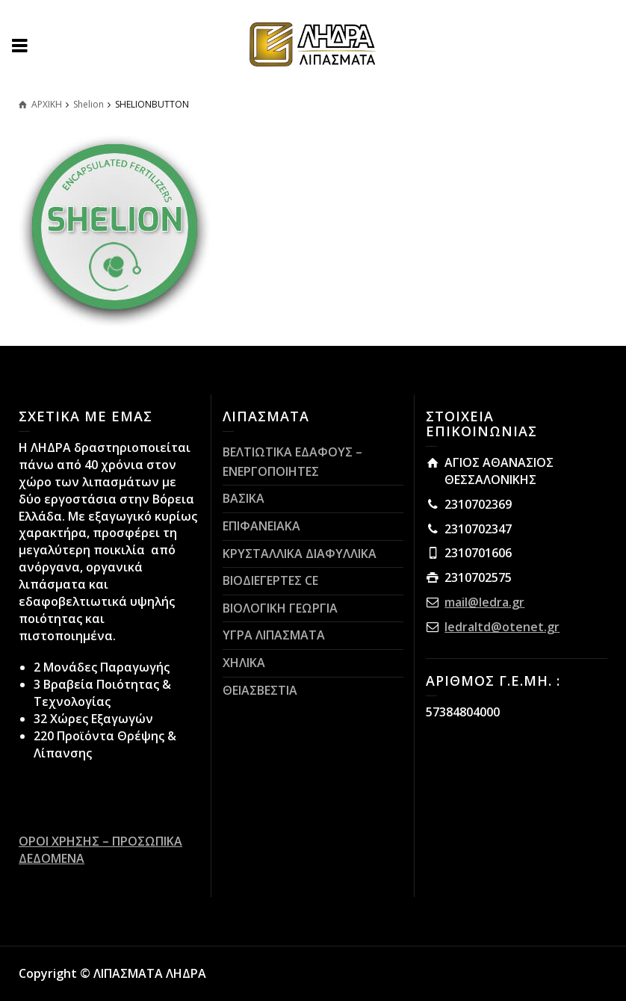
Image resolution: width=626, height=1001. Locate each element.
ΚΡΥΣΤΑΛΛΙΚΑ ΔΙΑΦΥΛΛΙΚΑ (299, 553)
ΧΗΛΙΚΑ (244, 662)
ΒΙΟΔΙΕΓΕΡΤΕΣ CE (270, 580)
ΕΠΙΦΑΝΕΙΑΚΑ (261, 526)
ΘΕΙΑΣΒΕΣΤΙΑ (260, 690)
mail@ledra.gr (484, 602)
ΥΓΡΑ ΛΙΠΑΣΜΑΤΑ (274, 635)
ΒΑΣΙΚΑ (243, 498)
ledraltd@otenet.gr (502, 627)
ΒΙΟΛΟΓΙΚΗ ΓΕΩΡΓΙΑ (280, 608)
